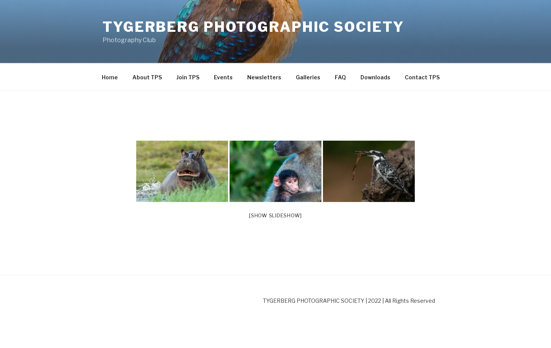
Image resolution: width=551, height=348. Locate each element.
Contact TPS (422, 77)
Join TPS (187, 77)
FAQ (340, 77)
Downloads (375, 77)
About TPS (147, 77)
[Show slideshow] (275, 215)
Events (223, 77)
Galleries (308, 77)
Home (110, 77)
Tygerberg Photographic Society (253, 26)
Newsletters (264, 77)
